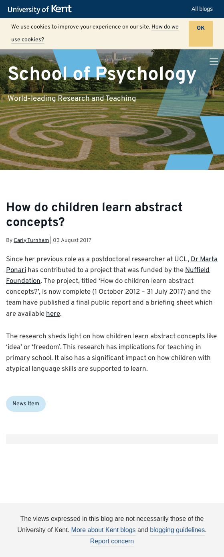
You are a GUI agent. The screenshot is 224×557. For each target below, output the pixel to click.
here (53, 314)
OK (201, 28)
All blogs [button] (202, 9)
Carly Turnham (31, 240)
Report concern (112, 541)
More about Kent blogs (103, 530)
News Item (25, 403)
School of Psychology (102, 74)
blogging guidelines (177, 530)
